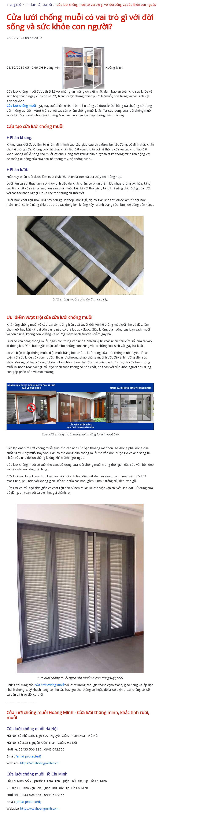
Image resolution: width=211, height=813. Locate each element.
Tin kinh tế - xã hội (39, 4)
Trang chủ (14, 4)
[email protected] (28, 756)
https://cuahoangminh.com (39, 763)
